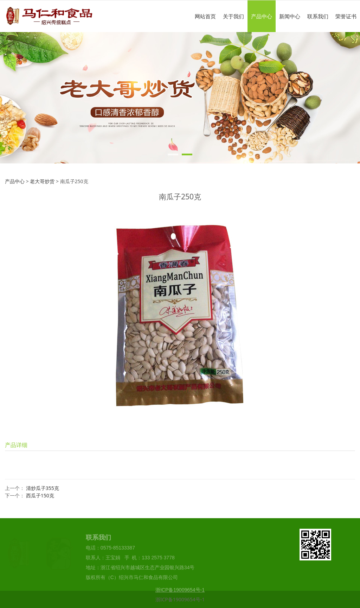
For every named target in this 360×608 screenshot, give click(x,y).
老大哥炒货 (42, 181)
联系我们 (317, 16)
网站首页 (205, 16)
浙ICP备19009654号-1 (180, 599)
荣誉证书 (345, 16)
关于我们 (233, 16)
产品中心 (261, 16)
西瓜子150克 (40, 495)
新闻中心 (289, 16)
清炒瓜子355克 (42, 488)
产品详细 (16, 445)
